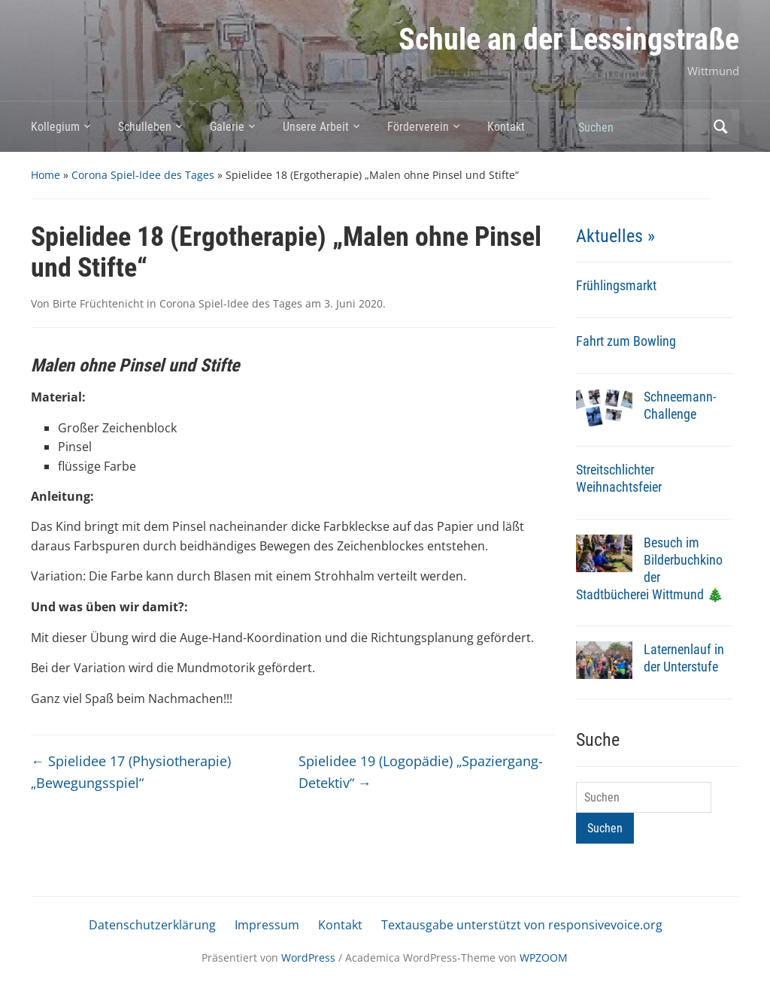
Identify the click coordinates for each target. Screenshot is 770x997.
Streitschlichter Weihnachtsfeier (619, 478)
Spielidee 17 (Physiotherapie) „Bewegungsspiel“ (131, 772)
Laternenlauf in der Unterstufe (684, 657)
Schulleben (144, 127)
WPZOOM (544, 957)
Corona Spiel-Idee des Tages (142, 175)
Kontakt (506, 127)
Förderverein (418, 127)
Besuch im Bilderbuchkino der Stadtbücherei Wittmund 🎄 (649, 568)
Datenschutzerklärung (152, 925)
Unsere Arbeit (316, 127)
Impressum (267, 925)
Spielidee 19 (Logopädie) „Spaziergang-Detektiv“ (421, 772)
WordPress (308, 957)
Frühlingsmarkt (616, 285)
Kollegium (55, 127)
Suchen (720, 126)
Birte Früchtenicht (98, 303)
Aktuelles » (615, 236)
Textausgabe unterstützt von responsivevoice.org (521, 925)
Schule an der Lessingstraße (569, 39)
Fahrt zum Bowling (626, 341)
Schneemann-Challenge (680, 405)
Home (45, 175)
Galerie (227, 127)
